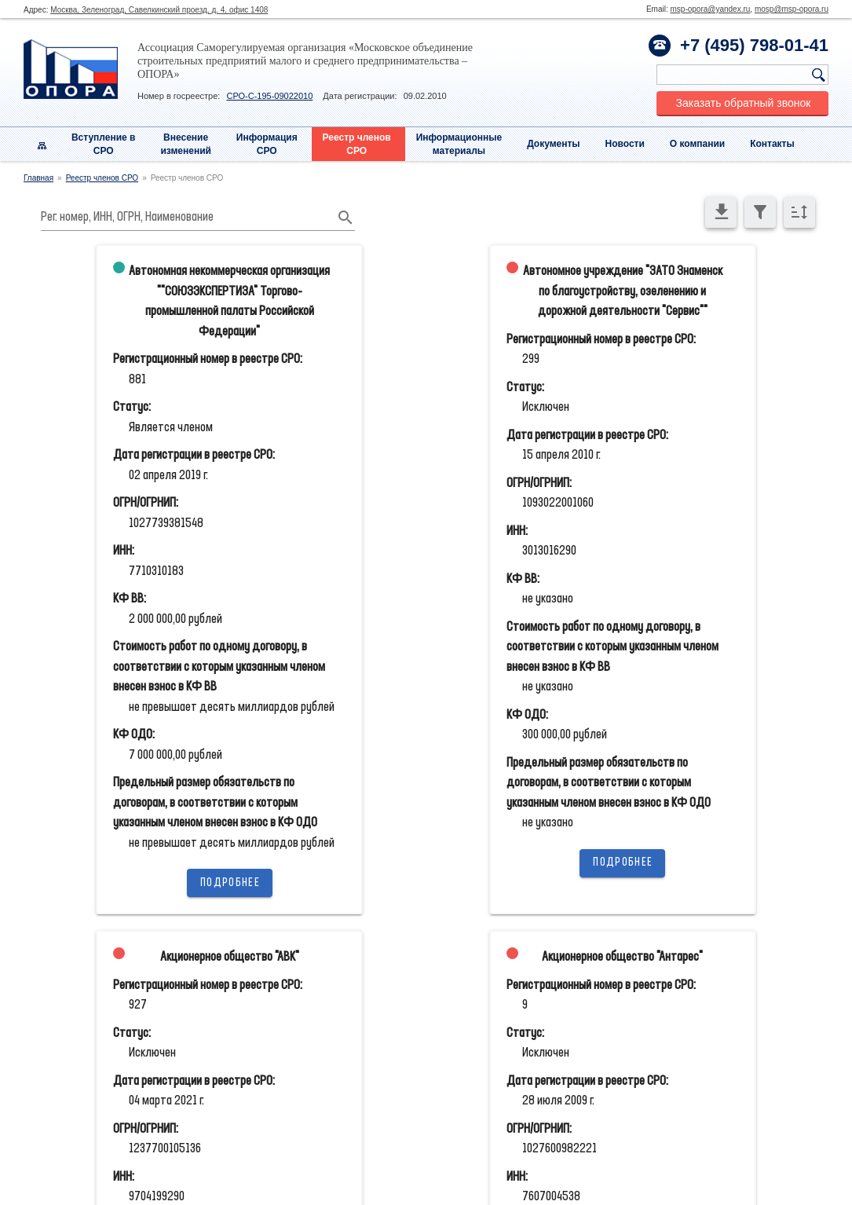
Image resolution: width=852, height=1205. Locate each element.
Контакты (772, 143)
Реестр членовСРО (357, 144)
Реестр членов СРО (102, 178)
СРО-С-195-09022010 (269, 96)
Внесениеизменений (185, 144)
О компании (698, 143)
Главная (38, 178)
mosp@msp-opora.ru (791, 9)
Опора (71, 69)
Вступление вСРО (103, 144)
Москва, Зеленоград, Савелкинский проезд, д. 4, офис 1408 (159, 9)
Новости (625, 143)
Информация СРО (267, 144)
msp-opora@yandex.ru (710, 9)
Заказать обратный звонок (743, 103)
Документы (553, 143)
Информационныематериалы (459, 144)
